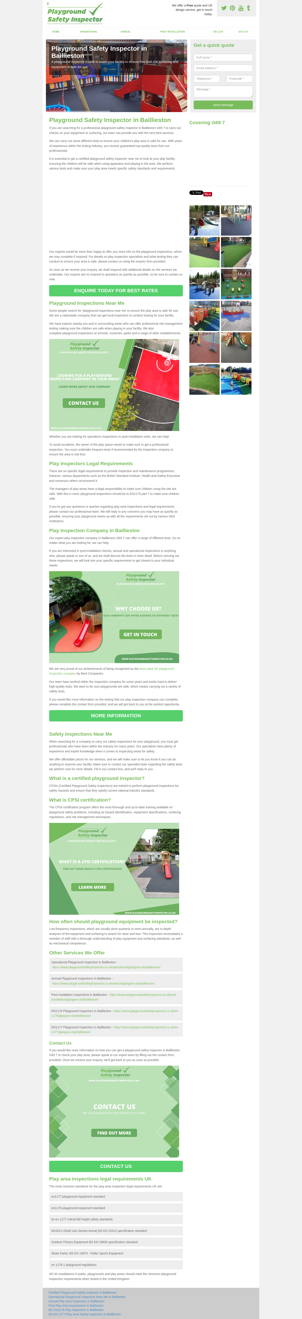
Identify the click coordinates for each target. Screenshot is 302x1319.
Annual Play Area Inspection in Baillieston (76, 1301)
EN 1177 (243, 31)
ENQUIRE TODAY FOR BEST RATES (116, 290)
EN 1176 (218, 31)
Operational (88, 31)
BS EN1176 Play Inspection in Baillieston (76, 1310)
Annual (126, 31)
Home (55, 31)
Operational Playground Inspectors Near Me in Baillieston (87, 1297)
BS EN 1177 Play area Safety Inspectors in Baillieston (85, 1314)
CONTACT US (116, 1166)
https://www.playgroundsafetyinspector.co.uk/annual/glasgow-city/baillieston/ (103, 983)
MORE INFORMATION (116, 715)
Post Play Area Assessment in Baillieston (76, 1305)
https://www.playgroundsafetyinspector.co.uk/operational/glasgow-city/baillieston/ (106, 967)
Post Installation (172, 31)
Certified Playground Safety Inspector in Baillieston (83, 1292)
